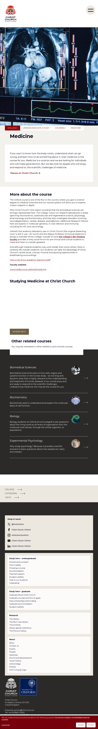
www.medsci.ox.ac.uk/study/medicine (28, 269)
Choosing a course (17, 568)
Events (12, 649)
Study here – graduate (19, 591)
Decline (81, 725)
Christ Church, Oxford (21, 530)
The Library (14, 619)
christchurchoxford (20, 535)
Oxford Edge (15, 664)
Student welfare (16, 577)
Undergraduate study (36, 128)
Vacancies (13, 655)
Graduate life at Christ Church (22, 595)
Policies (12, 667)
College (12, 128)
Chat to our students (18, 580)
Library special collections (20, 628)
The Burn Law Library (18, 622)
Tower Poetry (15, 661)
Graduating (14, 583)
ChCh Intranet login (17, 670)
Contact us (14, 646)
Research (13, 615)
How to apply (15, 565)
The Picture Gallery (17, 631)
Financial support (16, 574)
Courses (60, 128)
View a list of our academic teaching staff (30, 260)
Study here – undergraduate (22, 558)
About (12, 639)
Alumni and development (20, 658)
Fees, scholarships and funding (22, 601)
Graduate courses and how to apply (25, 598)
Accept (91, 725)
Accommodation (16, 571)
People (12, 652)
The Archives (14, 625)
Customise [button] (6, 725)
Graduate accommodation (20, 604)
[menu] (90, 10)
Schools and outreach (18, 562)
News (11, 643)
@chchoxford (18, 524)
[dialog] (49, 722)
